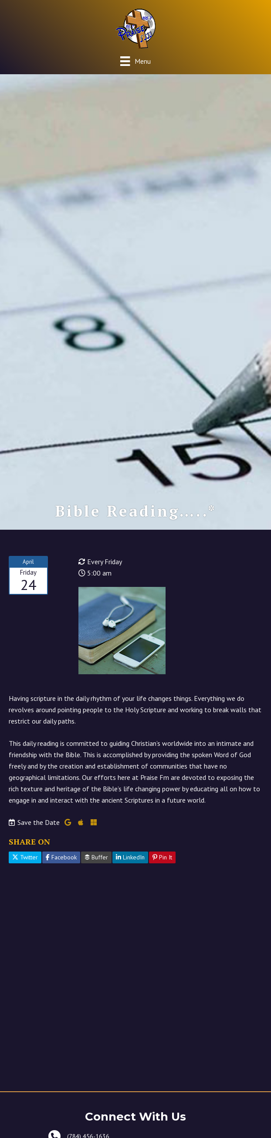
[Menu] (135, 61)
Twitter (25, 857)
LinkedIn (130, 857)
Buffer (96, 857)
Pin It (162, 857)
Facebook (61, 857)
